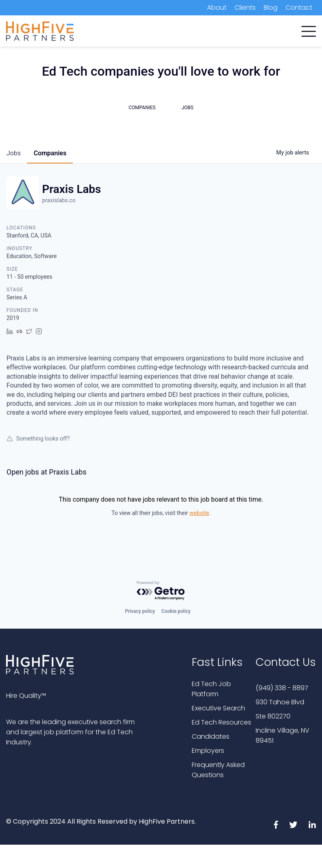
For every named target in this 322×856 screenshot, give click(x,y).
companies (50, 153)
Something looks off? (38, 438)
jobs (13, 153)
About (217, 7)
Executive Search (218, 708)
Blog (271, 7)
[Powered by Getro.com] (161, 591)
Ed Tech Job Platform (211, 689)
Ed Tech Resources (221, 722)
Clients (245, 7)
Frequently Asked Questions (218, 770)
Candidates (210, 736)
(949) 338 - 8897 (282, 688)
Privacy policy (140, 611)
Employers (208, 750)
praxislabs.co (59, 200)
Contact (299, 7)
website (199, 513)
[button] (308, 29)
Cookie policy (176, 611)
